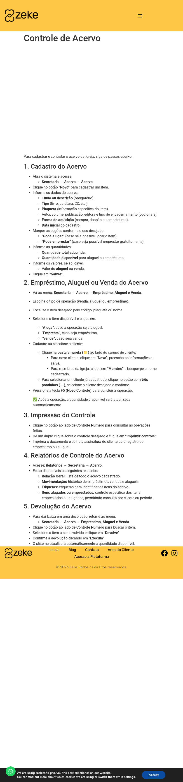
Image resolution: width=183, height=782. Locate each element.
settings (129, 777)
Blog (72, 550)
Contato (92, 550)
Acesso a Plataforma (91, 556)
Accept (154, 775)
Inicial (54, 550)
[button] (140, 15)
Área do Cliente (121, 550)
